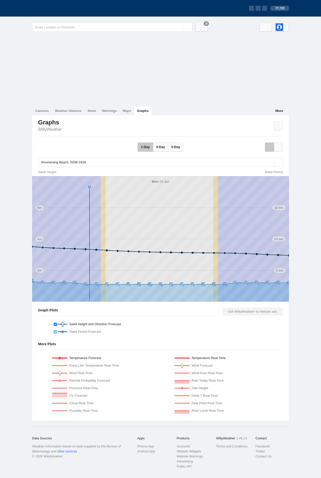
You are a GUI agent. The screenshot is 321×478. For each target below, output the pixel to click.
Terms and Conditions (232, 446)
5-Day (175, 147)
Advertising (185, 461)
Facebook (263, 446)
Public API (184, 466)
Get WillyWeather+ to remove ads (252, 311)
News (92, 111)
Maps (127, 111)
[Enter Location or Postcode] (112, 27)
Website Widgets (189, 451)
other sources (67, 451)
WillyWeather (50, 129)
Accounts (183, 446)
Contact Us (264, 456)
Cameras (42, 111)
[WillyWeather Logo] (55, 8)
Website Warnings (190, 456)
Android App (146, 451)
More (279, 111)
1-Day (145, 147)
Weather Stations (68, 111)
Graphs (143, 111)
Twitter (260, 451)
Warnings (109, 111)
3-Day (160, 147)
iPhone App (145, 446)
